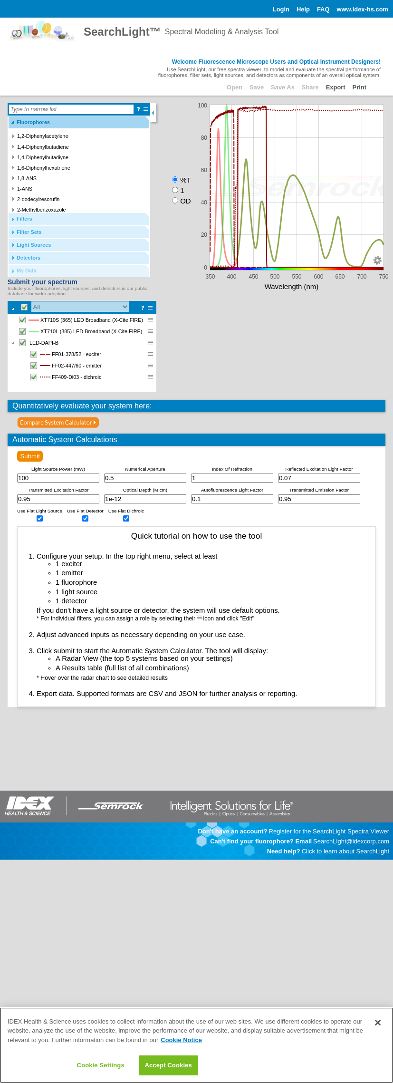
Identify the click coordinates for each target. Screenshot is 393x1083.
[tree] (82, 353)
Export (335, 87)
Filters (24, 219)
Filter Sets (29, 232)
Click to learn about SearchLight (345, 851)
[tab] (79, 122)
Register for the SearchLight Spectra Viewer (329, 831)
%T (185, 180)
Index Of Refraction (232, 469)
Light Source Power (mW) (58, 469)
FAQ (323, 9)
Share (310, 87)
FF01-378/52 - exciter (64, 354)
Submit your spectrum (42, 282)
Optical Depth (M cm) (145, 490)
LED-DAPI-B (37, 342)
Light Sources (34, 245)
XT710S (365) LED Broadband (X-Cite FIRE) (80, 320)
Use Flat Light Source (39, 510)
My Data (27, 270)
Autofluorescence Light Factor (232, 490)
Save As (283, 87)
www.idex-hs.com (362, 9)
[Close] (377, 1022)
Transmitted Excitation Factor (58, 490)
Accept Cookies (168, 1065)
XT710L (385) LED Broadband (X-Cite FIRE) (79, 331)
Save (256, 87)
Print (359, 87)
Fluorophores (33, 122)
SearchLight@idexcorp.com (351, 841)
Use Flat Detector (85, 510)
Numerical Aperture (145, 469)
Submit (29, 456)
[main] (196, 1045)
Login (281, 9)
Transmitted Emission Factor (319, 490)
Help (303, 9)
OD (185, 201)
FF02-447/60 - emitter (65, 365)
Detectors (28, 258)
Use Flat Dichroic (126, 510)
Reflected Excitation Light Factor (319, 469)
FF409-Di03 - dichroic (64, 377)
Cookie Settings (101, 1065)
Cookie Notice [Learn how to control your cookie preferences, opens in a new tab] (181, 1040)
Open (234, 87)
